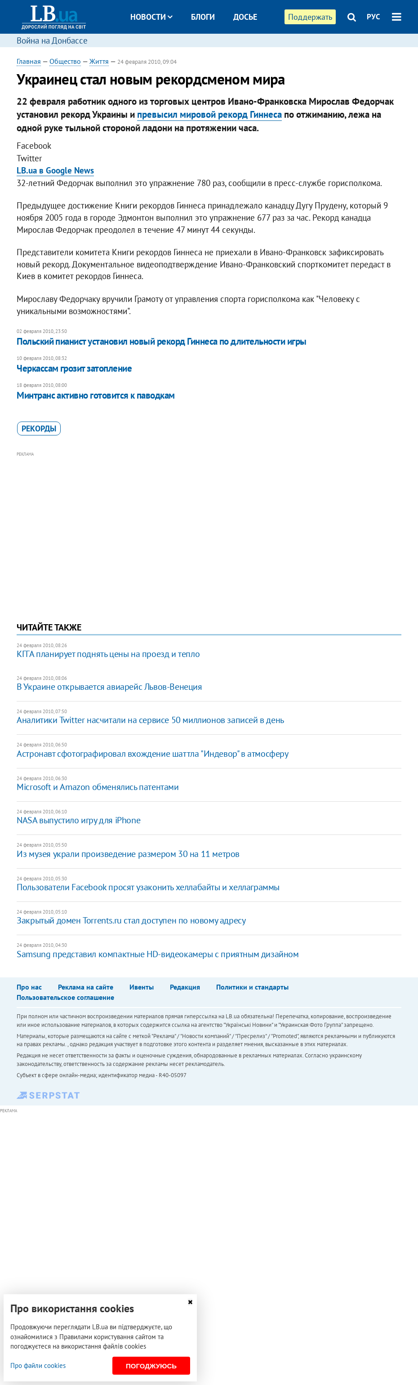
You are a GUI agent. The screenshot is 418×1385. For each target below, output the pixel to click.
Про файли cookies (38, 1365)
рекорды (39, 428)
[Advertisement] (209, 522)
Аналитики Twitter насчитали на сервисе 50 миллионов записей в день (150, 720)
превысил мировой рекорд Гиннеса (209, 114)
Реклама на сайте (85, 986)
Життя (99, 61)
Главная (29, 61)
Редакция (185, 986)
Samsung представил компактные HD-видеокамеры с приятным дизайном (157, 954)
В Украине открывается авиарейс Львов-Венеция (109, 686)
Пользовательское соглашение (65, 997)
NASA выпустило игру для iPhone (78, 820)
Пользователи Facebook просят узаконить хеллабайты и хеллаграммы (148, 887)
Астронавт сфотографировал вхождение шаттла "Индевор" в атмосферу (152, 753)
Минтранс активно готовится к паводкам (96, 395)
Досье (245, 17)
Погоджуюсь (151, 1366)
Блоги (203, 17)
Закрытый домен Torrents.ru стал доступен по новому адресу (131, 920)
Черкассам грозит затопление (74, 368)
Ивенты (141, 986)
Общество (65, 61)
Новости (151, 17)
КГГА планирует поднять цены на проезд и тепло (108, 654)
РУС (373, 17)
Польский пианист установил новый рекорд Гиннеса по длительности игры (161, 341)
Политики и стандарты (252, 986)
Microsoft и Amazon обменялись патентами (97, 787)
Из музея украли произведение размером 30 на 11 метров (128, 854)
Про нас (29, 986)
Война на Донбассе (52, 40)
